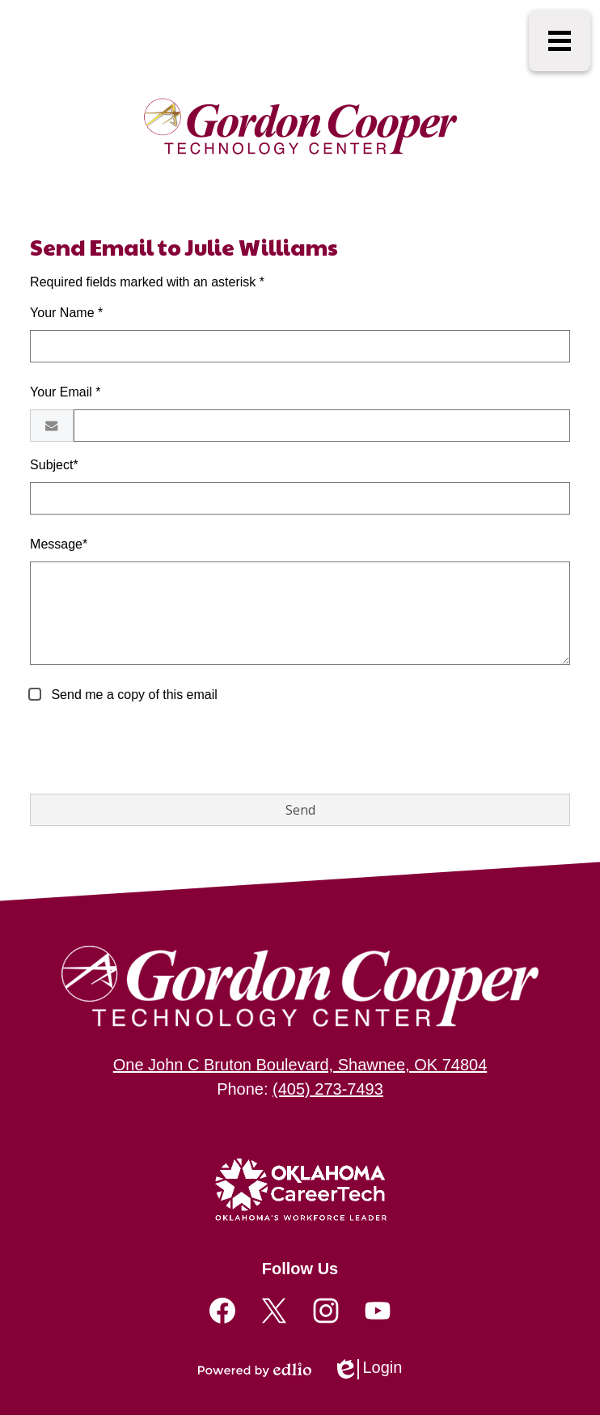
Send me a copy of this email (133, 694)
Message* (58, 544)
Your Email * (65, 392)
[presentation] (153, 749)
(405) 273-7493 (328, 1089)
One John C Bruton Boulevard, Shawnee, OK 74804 (300, 1065)
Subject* (54, 465)
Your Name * (66, 313)
